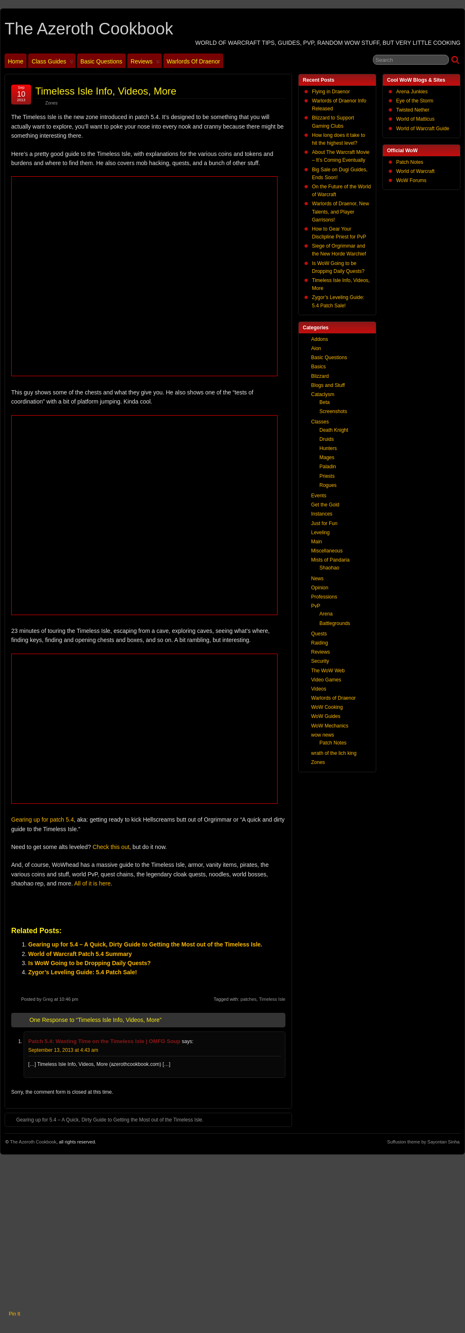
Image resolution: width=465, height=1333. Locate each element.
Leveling (320, 532)
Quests (319, 634)
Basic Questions (101, 61)
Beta (324, 402)
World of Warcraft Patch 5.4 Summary (80, 954)
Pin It (14, 1314)
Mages (326, 457)
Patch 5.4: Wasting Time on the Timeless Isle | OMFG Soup (104, 1041)
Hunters (328, 448)
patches (249, 999)
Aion (316, 348)
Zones (51, 102)
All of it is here (92, 883)
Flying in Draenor (331, 92)
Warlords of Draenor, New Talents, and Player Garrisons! (340, 211)
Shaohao (329, 568)
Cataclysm (322, 394)
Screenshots (333, 411)
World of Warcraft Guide (422, 128)
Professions (324, 597)
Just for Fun (324, 523)
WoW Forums (411, 180)
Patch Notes (409, 162)
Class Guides (52, 63)
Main (316, 542)
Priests (327, 476)
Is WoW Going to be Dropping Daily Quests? (89, 963)
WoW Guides (325, 716)
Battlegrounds (334, 623)
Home (15, 61)
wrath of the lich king (333, 753)
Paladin (327, 466)
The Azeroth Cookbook (89, 28)
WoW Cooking (327, 707)
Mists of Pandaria (330, 560)
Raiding (319, 643)
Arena (326, 614)
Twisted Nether (412, 110)
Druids (326, 439)
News (317, 578)
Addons (319, 339)
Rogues (327, 485)
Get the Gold (325, 505)
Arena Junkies (412, 92)
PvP (315, 606)
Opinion (319, 588)
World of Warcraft (415, 171)
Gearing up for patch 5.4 (42, 819)
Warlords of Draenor (193, 61)
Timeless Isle (272, 999)
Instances (321, 514)
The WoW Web (328, 671)
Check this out (111, 847)
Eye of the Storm (414, 101)
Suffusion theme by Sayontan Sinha (423, 1141)
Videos (318, 689)
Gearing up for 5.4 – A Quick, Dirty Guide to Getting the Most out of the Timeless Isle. (145, 944)
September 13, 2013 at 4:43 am (63, 1050)
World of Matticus (415, 119)
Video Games (326, 680)
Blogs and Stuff (328, 385)
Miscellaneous (327, 551)
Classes (320, 422)
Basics (318, 367)
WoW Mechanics (329, 726)
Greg (48, 999)
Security (320, 661)
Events (318, 496)
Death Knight (333, 430)
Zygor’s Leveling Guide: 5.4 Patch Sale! (82, 972)
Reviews (145, 63)
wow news (322, 735)
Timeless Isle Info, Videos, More (105, 91)
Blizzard (320, 376)
